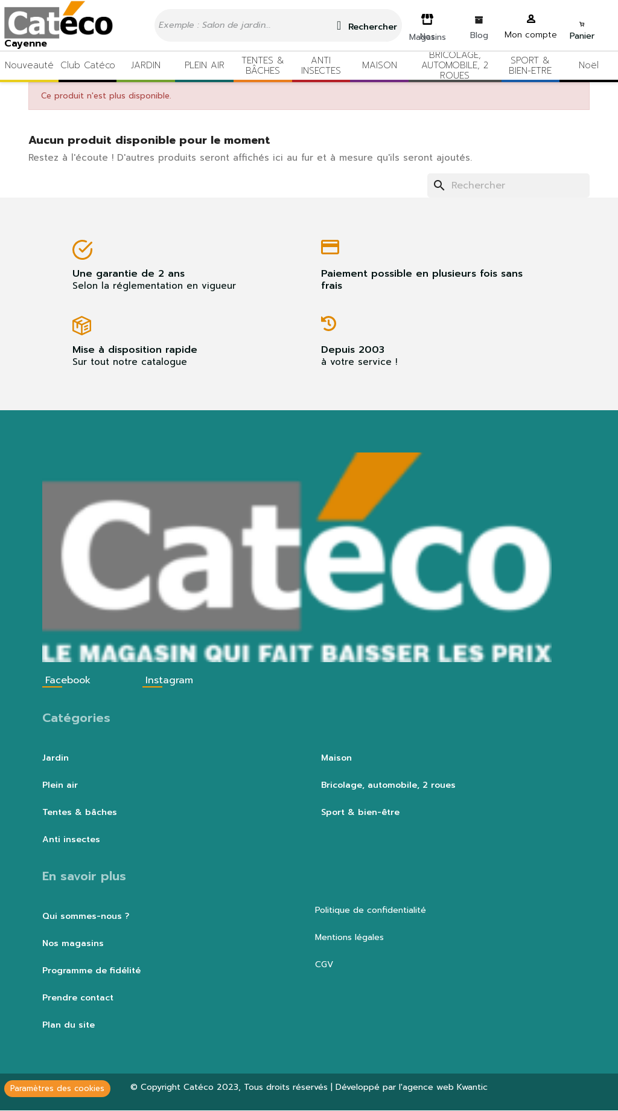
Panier (582, 36)
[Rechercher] (508, 185)
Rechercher (367, 26)
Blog (479, 35)
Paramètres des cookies (57, 1088)
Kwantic (472, 1087)
